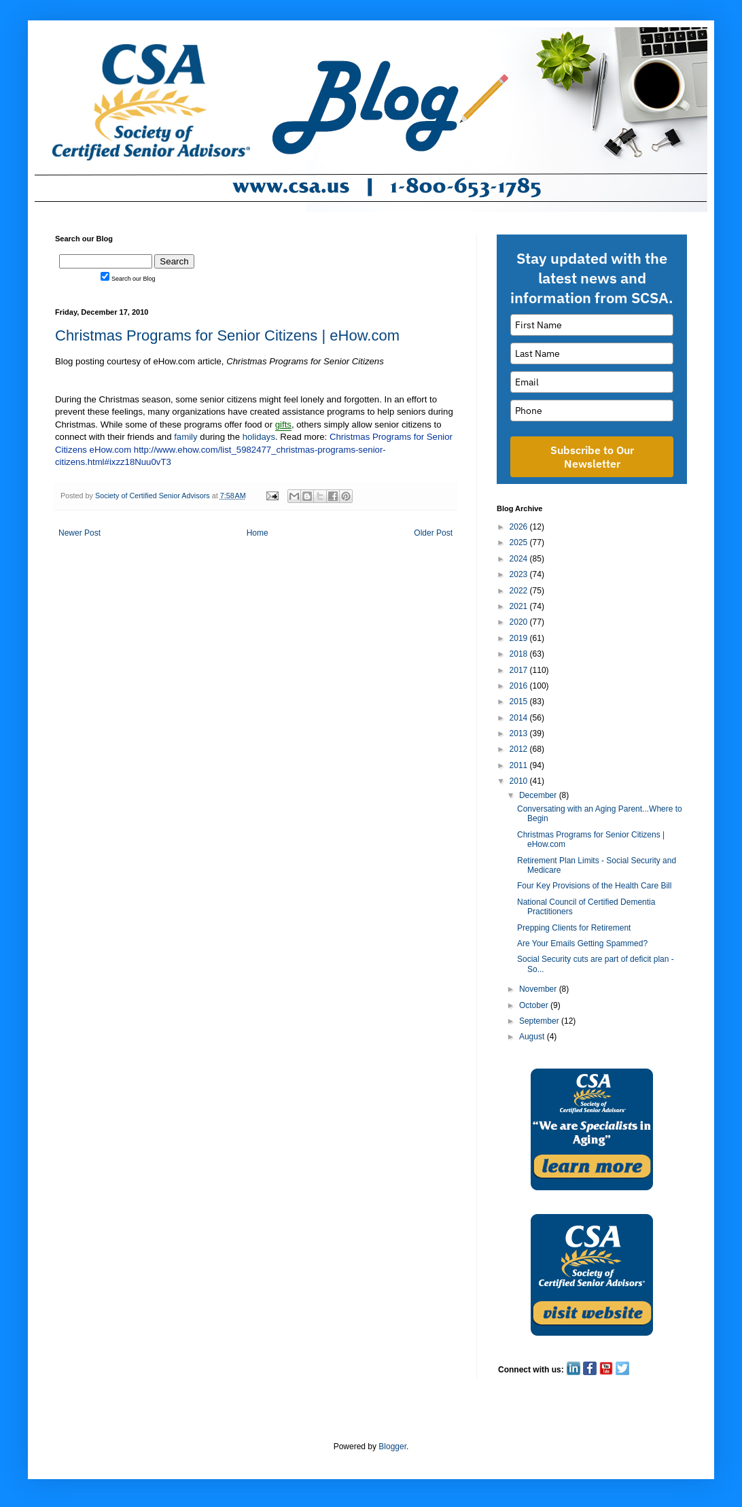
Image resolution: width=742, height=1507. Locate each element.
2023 (520, 574)
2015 (520, 701)
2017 (520, 670)
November (539, 989)
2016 (520, 686)
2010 (520, 781)
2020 (520, 622)
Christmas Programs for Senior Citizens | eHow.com (227, 335)
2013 (520, 733)
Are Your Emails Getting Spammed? (582, 943)
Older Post (433, 533)
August (533, 1036)
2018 (520, 654)
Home (257, 533)
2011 (520, 765)
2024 (520, 559)
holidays (259, 437)
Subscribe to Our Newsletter (592, 456)
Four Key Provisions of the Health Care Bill (594, 885)
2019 (520, 638)
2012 (520, 749)
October (534, 1005)
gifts (283, 424)
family (185, 437)
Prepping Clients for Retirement (574, 928)
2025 (520, 542)
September (540, 1021)
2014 (520, 718)
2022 (520, 590)
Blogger (392, 1446)
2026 (520, 527)
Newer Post (79, 533)
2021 (520, 606)
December (539, 795)
